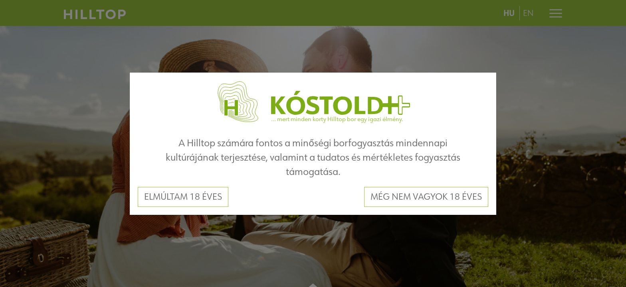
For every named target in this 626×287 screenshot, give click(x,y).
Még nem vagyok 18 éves (426, 196)
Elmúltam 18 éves (183, 196)
